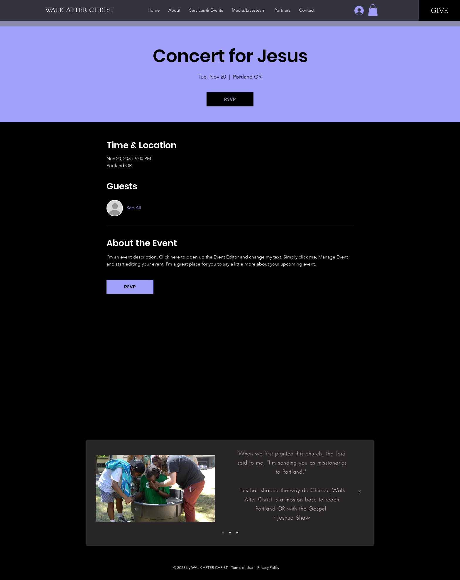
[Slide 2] (230, 532)
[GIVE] (439, 10)
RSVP (230, 99)
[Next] (359, 493)
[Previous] (100, 493)
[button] (373, 10)
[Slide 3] (237, 532)
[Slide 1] (223, 532)
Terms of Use (242, 567)
